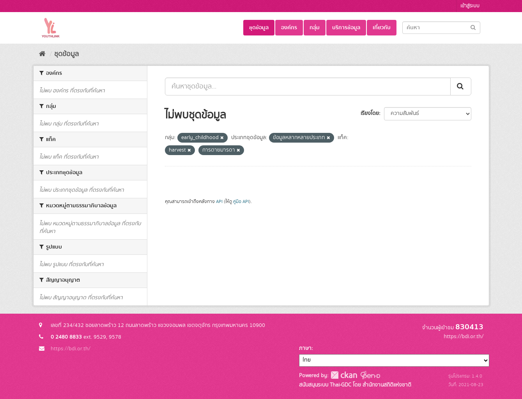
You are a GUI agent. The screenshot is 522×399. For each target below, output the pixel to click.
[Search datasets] (441, 27)
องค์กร (289, 27)
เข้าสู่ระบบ (470, 6)
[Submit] (473, 27)
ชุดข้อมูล (259, 27)
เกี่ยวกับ (382, 27)
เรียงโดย (370, 113)
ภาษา (305, 348)
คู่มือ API (241, 201)
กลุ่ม (315, 27)
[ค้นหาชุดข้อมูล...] (308, 86)
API (219, 201)
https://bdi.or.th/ (70, 349)
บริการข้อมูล (346, 27)
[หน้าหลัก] (42, 54)
